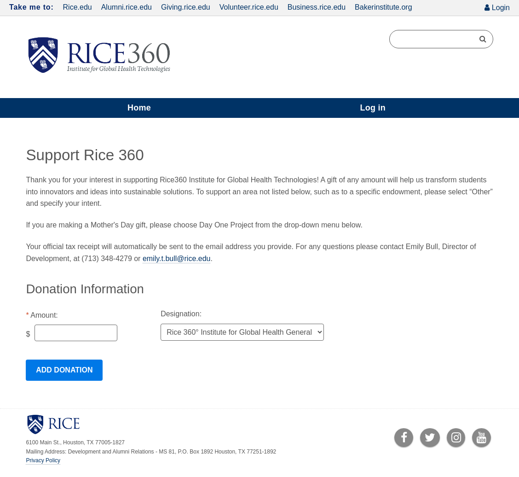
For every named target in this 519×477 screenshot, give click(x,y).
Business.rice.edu (317, 7)
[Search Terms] (441, 39)
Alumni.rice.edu (126, 7)
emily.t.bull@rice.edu (177, 258)
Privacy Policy (43, 460)
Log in (373, 107)
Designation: (181, 314)
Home (139, 107)
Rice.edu (77, 7)
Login (501, 8)
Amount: (44, 315)
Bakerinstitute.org (383, 7)
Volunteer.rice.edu (248, 7)
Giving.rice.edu (185, 7)
